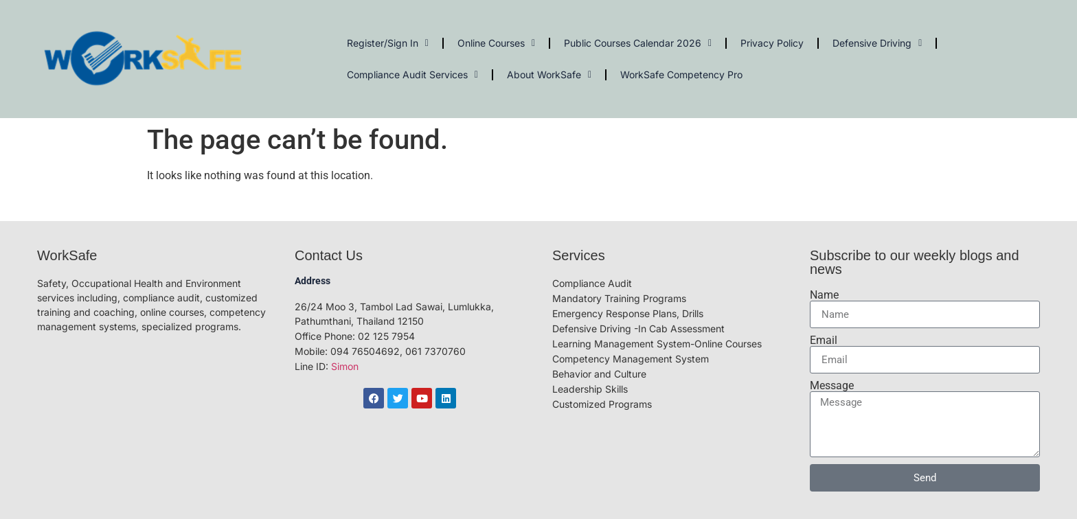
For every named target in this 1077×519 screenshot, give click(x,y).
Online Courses (496, 43)
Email (823, 340)
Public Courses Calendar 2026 (638, 43)
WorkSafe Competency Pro (681, 74)
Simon (345, 366)
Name (824, 295)
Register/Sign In (388, 43)
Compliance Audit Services (412, 74)
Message (832, 385)
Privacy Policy (772, 43)
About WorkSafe (549, 74)
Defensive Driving (877, 43)
